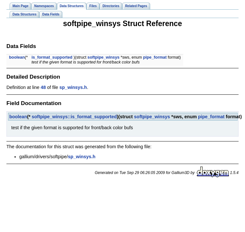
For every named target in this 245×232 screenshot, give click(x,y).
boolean (17, 57)
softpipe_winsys (103, 57)
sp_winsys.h (73, 87)
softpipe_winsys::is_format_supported (74, 116)
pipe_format (155, 57)
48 (43, 87)
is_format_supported (52, 57)
